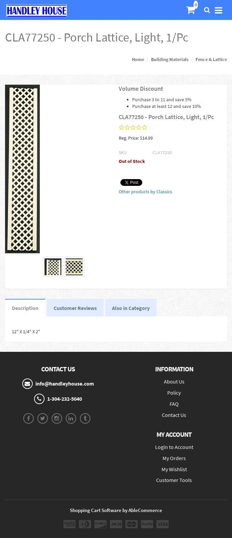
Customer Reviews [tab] (75, 308)
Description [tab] (25, 308)
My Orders (174, 458)
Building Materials (169, 59)
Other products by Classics (145, 192)
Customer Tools (174, 480)
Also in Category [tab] (131, 308)
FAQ (174, 403)
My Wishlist (174, 469)
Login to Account (174, 447)
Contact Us (174, 415)
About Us (174, 381)
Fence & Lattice (211, 59)
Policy (174, 392)
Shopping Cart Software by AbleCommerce (116, 510)
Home (138, 59)
